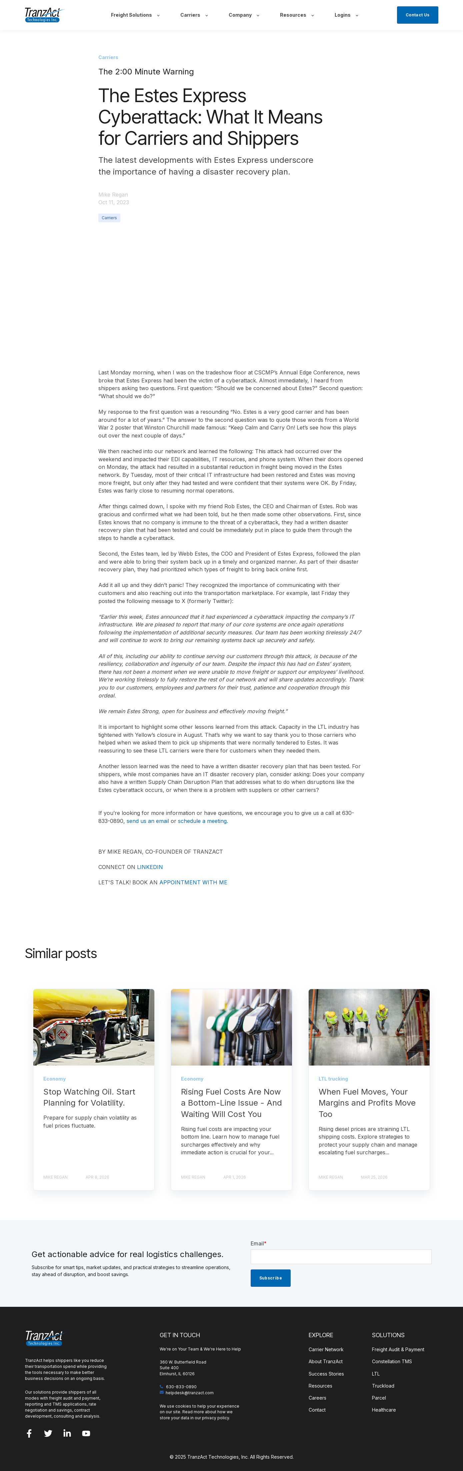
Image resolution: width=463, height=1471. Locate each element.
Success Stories (326, 1374)
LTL (376, 1374)
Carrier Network (326, 1349)
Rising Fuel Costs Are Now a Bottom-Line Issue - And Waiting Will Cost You (231, 1103)
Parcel (379, 1398)
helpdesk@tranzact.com (190, 1392)
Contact (317, 1410)
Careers (317, 1398)
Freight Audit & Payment (398, 1349)
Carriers (109, 217)
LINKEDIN (150, 867)
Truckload (383, 1386)
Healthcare (384, 1410)
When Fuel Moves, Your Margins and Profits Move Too (367, 1103)
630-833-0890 (181, 1386)
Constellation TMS (392, 1361)
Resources (320, 1386)
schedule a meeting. (203, 821)
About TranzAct (326, 1361)
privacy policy (215, 1417)
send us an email (148, 821)
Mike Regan (113, 194)
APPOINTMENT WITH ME (193, 882)
